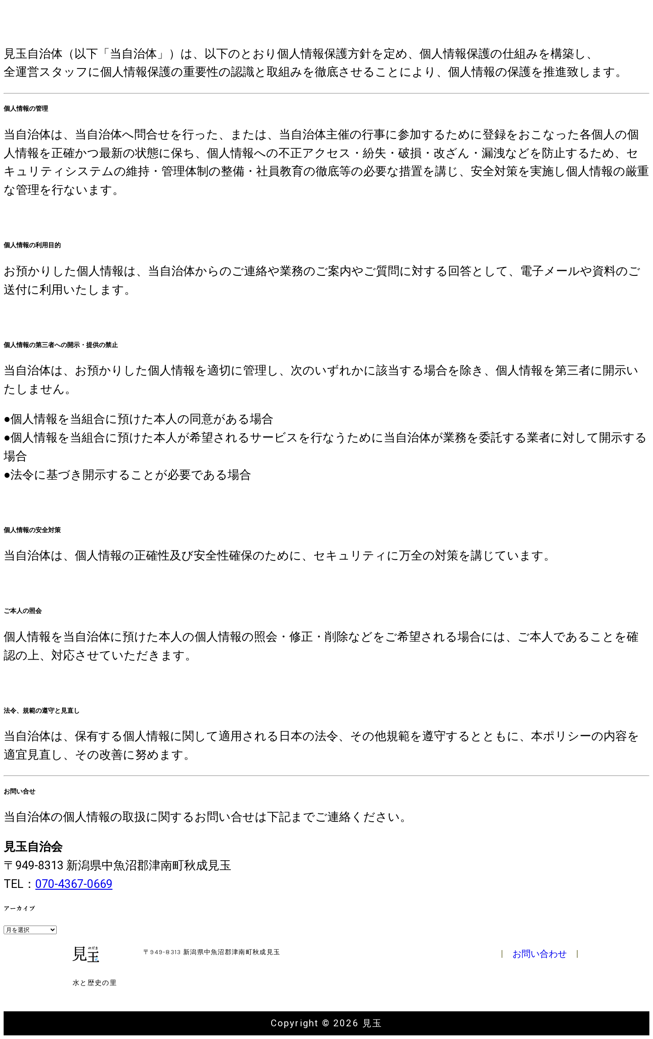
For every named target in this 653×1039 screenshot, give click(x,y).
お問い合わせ (539, 953)
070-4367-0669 (73, 884)
